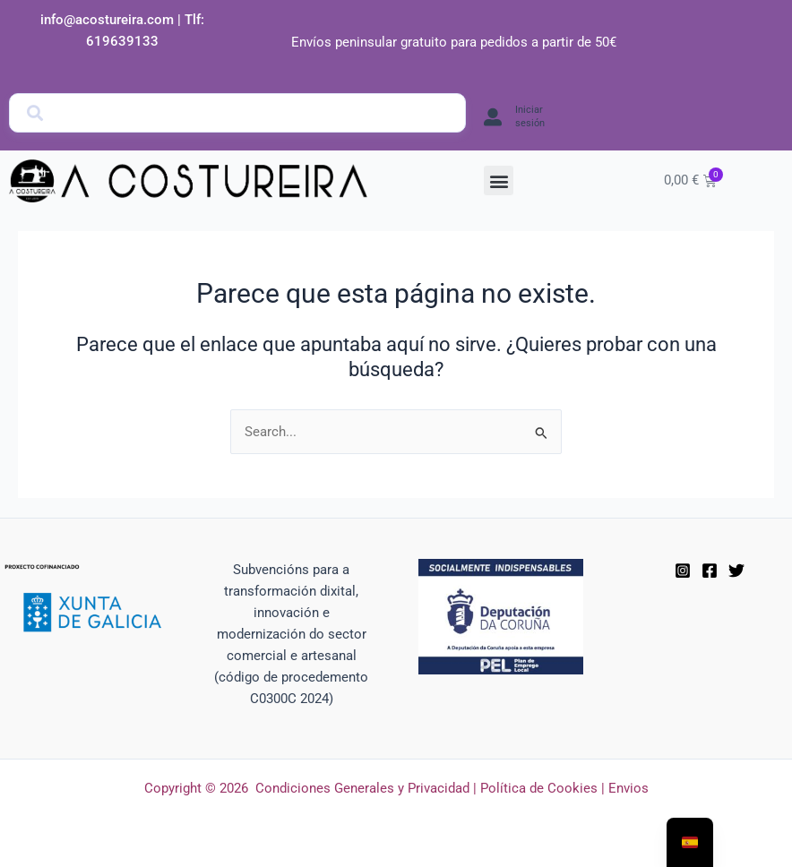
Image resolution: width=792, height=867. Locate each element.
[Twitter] (736, 570)
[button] (498, 180)
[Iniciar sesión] (493, 117)
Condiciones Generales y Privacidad (362, 788)
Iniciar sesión (530, 116)
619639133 (122, 41)
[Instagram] (683, 570)
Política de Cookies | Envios (564, 788)
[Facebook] (710, 570)
